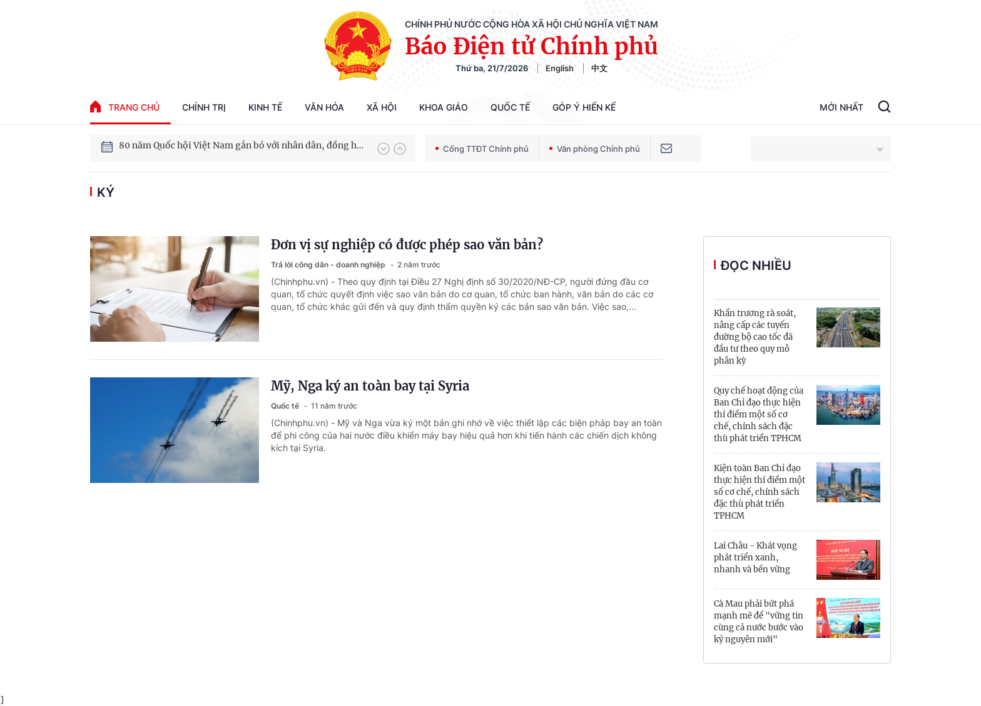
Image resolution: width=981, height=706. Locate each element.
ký (105, 192)
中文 (599, 68)
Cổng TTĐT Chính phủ (482, 149)
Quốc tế (510, 107)
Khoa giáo (443, 107)
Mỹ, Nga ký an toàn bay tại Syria (370, 386)
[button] (383, 148)
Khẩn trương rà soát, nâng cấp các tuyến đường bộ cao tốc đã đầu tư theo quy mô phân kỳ (755, 337)
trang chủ (125, 106)
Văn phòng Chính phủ (594, 149)
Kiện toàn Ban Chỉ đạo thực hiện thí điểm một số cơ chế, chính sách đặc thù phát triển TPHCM (759, 492)
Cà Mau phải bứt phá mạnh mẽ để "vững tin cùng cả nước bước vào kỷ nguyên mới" (758, 622)
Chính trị (204, 107)
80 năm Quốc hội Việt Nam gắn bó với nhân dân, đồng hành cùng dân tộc (242, 148)
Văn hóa (324, 107)
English (560, 68)
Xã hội (382, 107)
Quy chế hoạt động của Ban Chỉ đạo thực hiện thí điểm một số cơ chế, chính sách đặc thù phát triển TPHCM (758, 414)
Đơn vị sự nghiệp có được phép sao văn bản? (407, 244)
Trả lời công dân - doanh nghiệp (329, 264)
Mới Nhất (841, 107)
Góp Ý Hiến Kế (584, 107)
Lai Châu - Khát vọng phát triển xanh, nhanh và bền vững (755, 557)
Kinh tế (265, 107)
